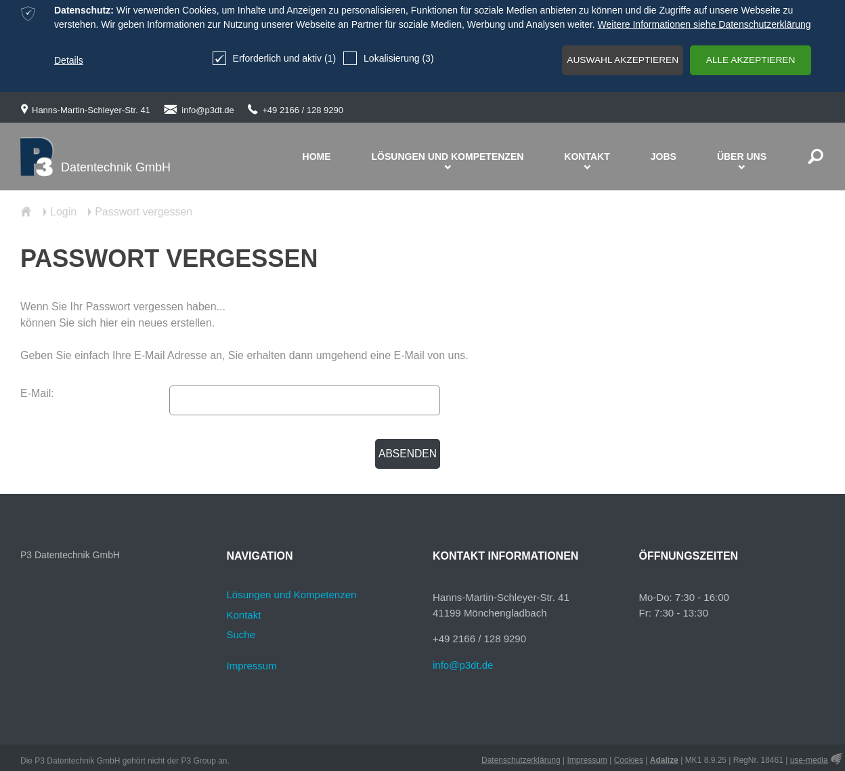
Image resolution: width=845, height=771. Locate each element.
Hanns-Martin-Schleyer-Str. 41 (91, 110)
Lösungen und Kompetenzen (292, 594)
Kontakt (244, 615)
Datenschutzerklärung (521, 760)
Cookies (628, 760)
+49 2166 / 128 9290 (302, 110)
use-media (809, 760)
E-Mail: (37, 393)
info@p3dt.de (207, 110)
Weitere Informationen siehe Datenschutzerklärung (704, 24)
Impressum (252, 665)
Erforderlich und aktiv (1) (260, 58)
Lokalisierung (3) (374, 58)
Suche (241, 634)
